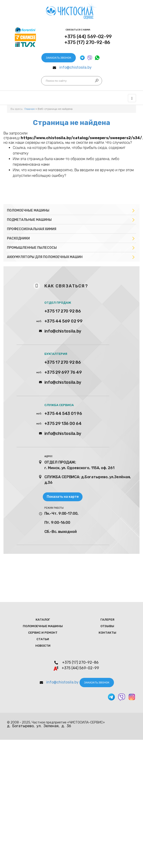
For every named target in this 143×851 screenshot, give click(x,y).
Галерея (107, 619)
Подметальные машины (29, 220)
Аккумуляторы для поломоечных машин (45, 257)
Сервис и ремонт (42, 632)
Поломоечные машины (28, 210)
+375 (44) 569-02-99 (88, 36)
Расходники (18, 238)
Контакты (107, 632)
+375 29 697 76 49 (63, 372)
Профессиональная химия (31, 229)
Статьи (43, 639)
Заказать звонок (58, 57)
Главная (29, 109)
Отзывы (107, 626)
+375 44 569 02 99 (63, 321)
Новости (42, 645)
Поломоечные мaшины (43, 626)
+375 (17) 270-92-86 (87, 42)
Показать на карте (63, 497)
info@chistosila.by (75, 67)
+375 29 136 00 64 (63, 423)
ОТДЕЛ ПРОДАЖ (57, 302)
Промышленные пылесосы (32, 248)
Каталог (43, 619)
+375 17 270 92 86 (62, 311)
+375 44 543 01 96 (63, 413)
